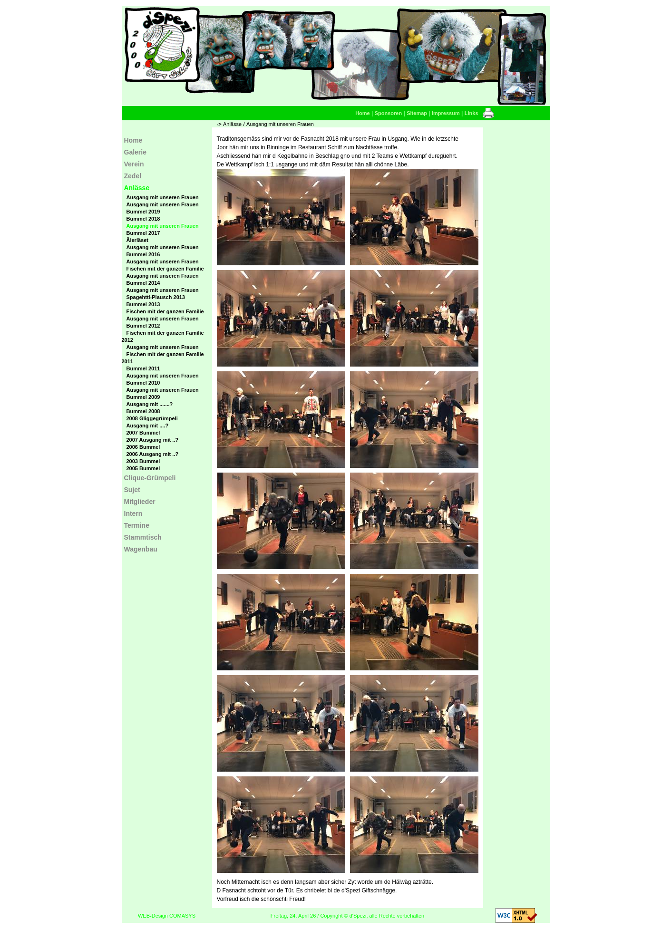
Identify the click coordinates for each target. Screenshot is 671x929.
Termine (136, 525)
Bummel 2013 (143, 304)
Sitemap (417, 113)
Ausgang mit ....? (147, 425)
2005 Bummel (143, 468)
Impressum (446, 113)
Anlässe (232, 124)
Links (471, 113)
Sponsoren (388, 113)
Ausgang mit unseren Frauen (280, 124)
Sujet (132, 490)
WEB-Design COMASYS (166, 916)
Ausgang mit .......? (149, 404)
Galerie (135, 152)
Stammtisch (143, 537)
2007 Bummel (143, 432)
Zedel (133, 176)
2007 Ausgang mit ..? (152, 440)
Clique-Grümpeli (150, 478)
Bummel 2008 (143, 411)
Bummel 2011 (143, 368)
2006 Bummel (143, 447)
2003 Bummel (143, 461)
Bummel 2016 (143, 254)
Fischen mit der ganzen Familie (165, 268)
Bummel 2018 (143, 219)
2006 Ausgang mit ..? (152, 454)
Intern (133, 513)
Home (362, 113)
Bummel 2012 (143, 326)
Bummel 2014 (143, 283)
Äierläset (137, 240)
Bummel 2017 (143, 233)
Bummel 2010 (143, 383)
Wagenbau (140, 549)
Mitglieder (140, 501)
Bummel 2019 (143, 211)
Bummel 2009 (143, 397)
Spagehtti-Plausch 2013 (155, 297)
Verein (134, 164)
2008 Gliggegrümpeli (152, 418)
